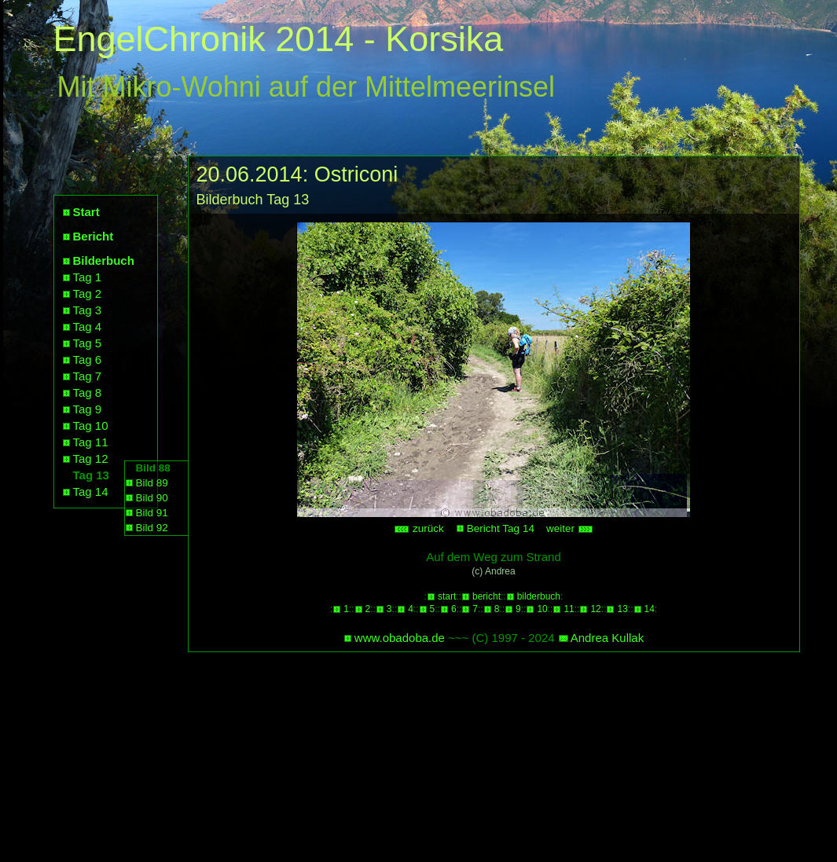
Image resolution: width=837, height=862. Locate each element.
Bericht (93, 236)
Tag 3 (87, 310)
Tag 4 (87, 326)
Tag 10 (90, 425)
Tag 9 (87, 409)
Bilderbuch (103, 260)
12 (595, 608)
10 (542, 608)
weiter (569, 528)
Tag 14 (90, 491)
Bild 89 (152, 483)
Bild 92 (152, 528)
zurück (419, 528)
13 (622, 608)
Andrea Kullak (607, 637)
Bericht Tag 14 (500, 528)
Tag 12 (90, 458)
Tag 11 (90, 442)
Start (86, 211)
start (447, 596)
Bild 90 (152, 498)
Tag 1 (87, 277)
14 (649, 608)
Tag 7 (87, 376)
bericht (486, 596)
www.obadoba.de (399, 637)
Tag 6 (87, 359)
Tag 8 (87, 392)
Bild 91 (152, 513)
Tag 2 (87, 293)
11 (569, 608)
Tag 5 (87, 343)
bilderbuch (538, 596)
